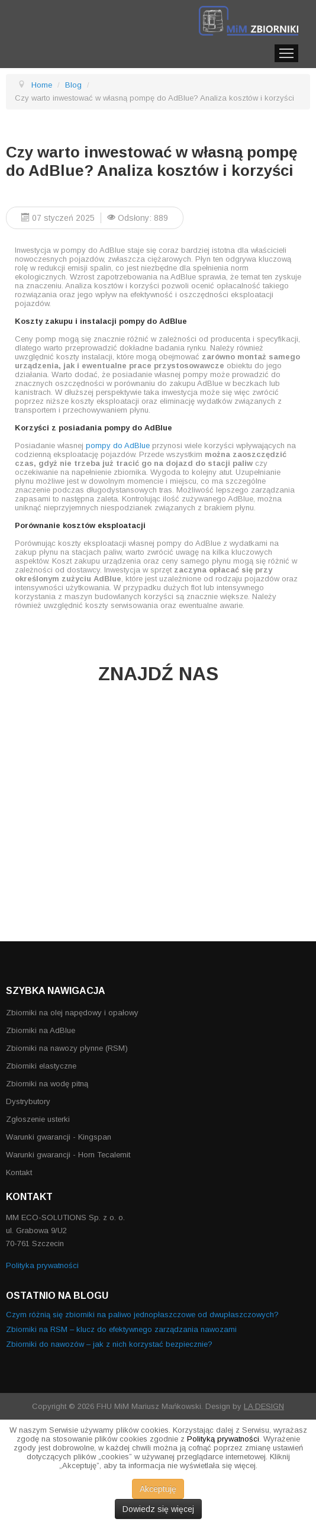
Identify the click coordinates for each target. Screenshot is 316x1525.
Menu (286, 53)
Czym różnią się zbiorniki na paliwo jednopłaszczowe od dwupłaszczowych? (142, 1314)
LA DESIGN (264, 1406)
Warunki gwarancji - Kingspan (58, 1137)
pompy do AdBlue (118, 445)
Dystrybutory (28, 1101)
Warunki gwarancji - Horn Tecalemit (68, 1154)
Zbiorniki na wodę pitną (47, 1083)
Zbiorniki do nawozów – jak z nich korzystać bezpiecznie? (109, 1344)
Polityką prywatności (223, 1438)
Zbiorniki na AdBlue (40, 1030)
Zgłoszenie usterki (38, 1119)
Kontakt (19, 1172)
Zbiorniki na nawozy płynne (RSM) (67, 1048)
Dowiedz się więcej (158, 1509)
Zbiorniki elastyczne (41, 1065)
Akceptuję (158, 1489)
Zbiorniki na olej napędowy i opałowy (72, 1012)
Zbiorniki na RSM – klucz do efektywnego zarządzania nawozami (121, 1329)
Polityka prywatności (42, 1265)
